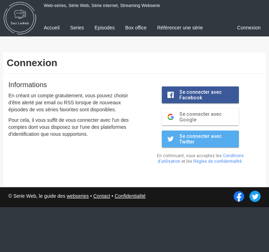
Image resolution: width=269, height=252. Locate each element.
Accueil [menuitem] (52, 27)
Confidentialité (130, 196)
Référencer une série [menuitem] (180, 27)
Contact (101, 196)
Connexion (249, 27)
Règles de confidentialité (217, 161)
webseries (78, 196)
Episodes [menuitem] (105, 27)
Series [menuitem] (77, 27)
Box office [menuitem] (135, 27)
